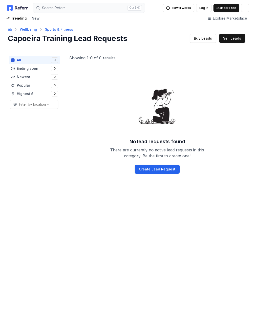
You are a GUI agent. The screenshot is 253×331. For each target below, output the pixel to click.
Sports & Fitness (59, 29)
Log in (203, 8)
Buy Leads (203, 38)
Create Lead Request (157, 169)
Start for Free (226, 8)
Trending (16, 18)
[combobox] (34, 104)
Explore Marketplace (227, 18)
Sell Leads (232, 38)
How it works (178, 8)
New (36, 18)
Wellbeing (28, 29)
